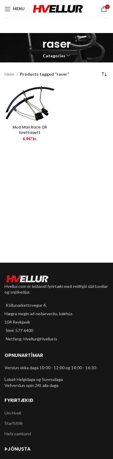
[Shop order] (103, 74)
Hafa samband (18, 433)
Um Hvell (13, 412)
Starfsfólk (14, 423)
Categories (54, 56)
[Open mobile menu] (15, 9)
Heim (10, 74)
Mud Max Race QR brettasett (30, 130)
